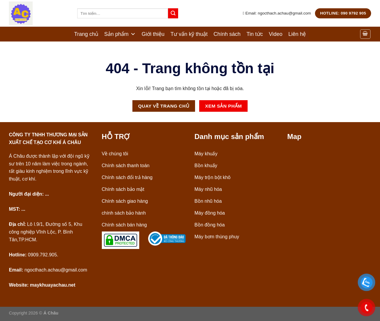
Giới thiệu (153, 34)
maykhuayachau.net (52, 285)
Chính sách (226, 34)
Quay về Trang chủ (163, 105)
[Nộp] (173, 13)
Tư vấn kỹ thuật (189, 34)
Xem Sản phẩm (223, 105)
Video (276, 34)
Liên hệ (297, 34)
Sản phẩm (120, 34)
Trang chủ (86, 34)
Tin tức (254, 34)
